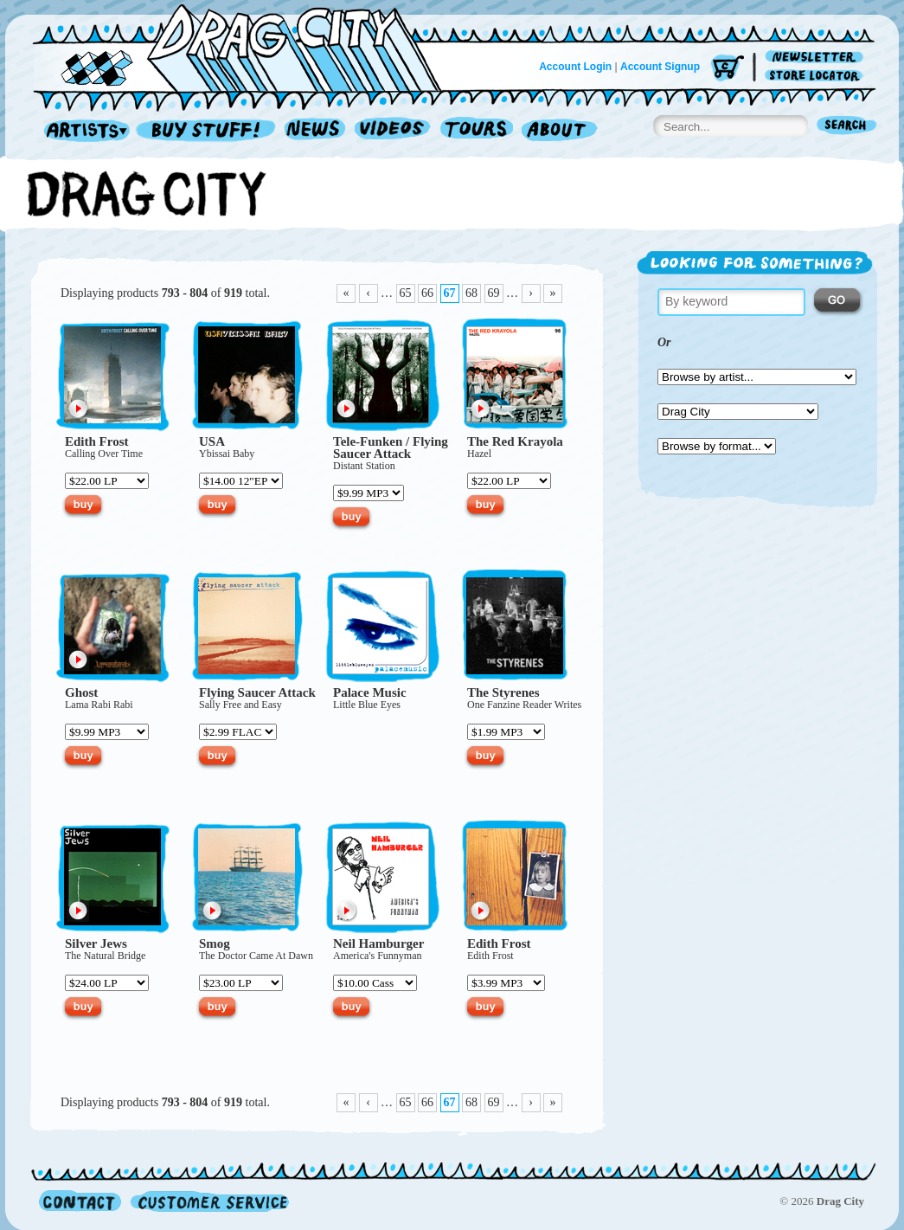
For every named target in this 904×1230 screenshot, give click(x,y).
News (315, 131)
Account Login (575, 67)
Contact (80, 1201)
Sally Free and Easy (240, 705)
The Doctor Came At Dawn (256, 956)
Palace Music (370, 692)
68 (471, 293)
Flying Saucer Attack (390, 447)
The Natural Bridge (105, 956)
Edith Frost (96, 441)
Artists (82, 131)
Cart (727, 69)
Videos (393, 131)
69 (494, 293)
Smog (214, 943)
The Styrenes (503, 692)
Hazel (479, 454)
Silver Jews (96, 943)
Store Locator (817, 76)
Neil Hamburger (378, 943)
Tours (476, 131)
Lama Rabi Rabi (99, 705)
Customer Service (208, 1201)
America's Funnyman (377, 956)
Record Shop (207, 131)
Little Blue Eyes (367, 705)
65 (406, 293)
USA (212, 441)
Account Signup (660, 67)
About (559, 131)
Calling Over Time (104, 454)
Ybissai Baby (226, 454)
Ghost (81, 692)
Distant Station (364, 466)
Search (847, 127)
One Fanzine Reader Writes (524, 705)
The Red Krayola (515, 441)
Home (247, 46)
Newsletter (817, 57)
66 (427, 293)
